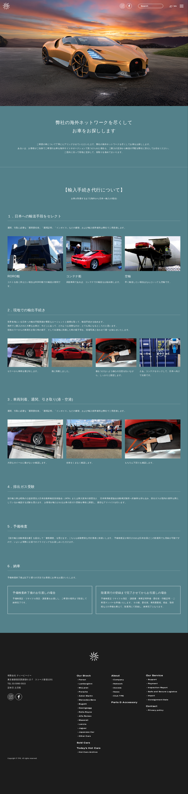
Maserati (84, 719)
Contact (152, 706)
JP (169, 5)
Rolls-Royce (86, 711)
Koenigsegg (85, 707)
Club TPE (118, 695)
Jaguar (82, 727)
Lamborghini (86, 683)
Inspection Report (158, 687)
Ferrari (82, 679)
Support (152, 679)
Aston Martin (86, 695)
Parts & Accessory (124, 702)
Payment (153, 683)
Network (118, 683)
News (116, 691)
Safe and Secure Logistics (163, 691)
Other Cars (85, 735)
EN (175, 5)
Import (151, 695)
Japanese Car (87, 731)
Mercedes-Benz (88, 699)
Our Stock (84, 675)
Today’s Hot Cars (89, 747)
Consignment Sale (158, 699)
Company (118, 679)
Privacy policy (156, 710)
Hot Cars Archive (88, 751)
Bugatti (83, 703)
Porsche (83, 691)
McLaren (84, 687)
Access (117, 687)
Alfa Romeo (85, 715)
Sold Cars (84, 742)
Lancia (82, 723)
